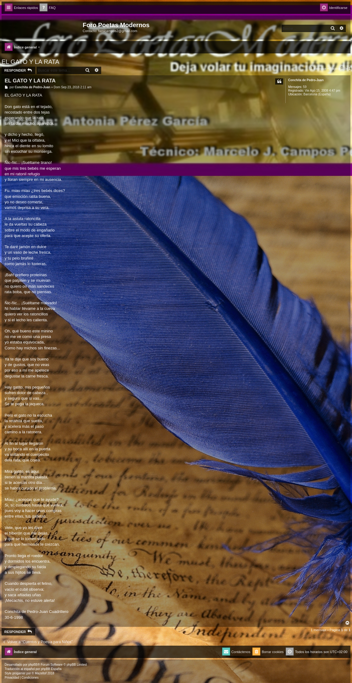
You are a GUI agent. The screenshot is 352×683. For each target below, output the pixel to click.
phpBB (33, 664)
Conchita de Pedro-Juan (306, 80)
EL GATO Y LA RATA (30, 61)
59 (304, 87)
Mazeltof (41, 673)
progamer (19, 673)
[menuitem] (47, 7)
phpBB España (51, 669)
